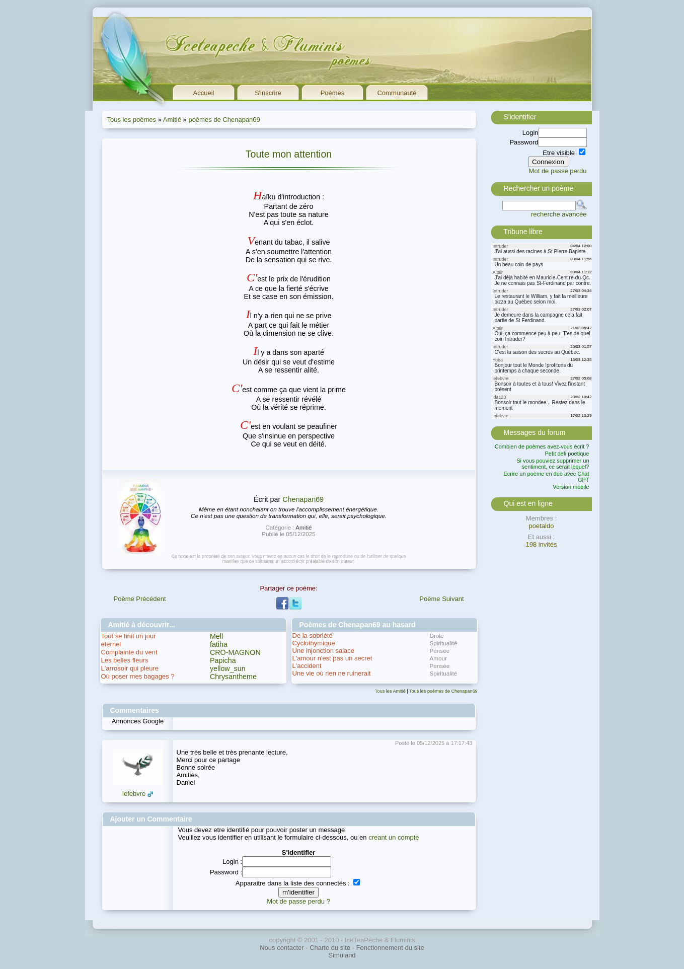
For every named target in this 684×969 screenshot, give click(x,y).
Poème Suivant (441, 599)
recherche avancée (559, 214)
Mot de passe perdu (558, 171)
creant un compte (393, 837)
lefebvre (133, 793)
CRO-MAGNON (235, 652)
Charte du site (330, 947)
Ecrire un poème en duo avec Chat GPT (546, 477)
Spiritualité (444, 643)
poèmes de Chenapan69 (224, 119)
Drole (437, 635)
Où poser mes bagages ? (138, 676)
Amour (438, 658)
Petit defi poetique (567, 454)
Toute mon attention (289, 154)
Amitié (172, 119)
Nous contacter (281, 947)
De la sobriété (312, 635)
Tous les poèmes (132, 119)
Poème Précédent (140, 599)
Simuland (341, 955)
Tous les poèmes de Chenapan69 (443, 691)
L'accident (307, 665)
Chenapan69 (303, 499)
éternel (111, 644)
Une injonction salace (323, 650)
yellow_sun (228, 668)
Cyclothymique (313, 643)
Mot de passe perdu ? (298, 901)
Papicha (223, 660)
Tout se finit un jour (128, 636)
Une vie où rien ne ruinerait (331, 673)
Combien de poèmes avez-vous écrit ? (542, 446)
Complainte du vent (129, 652)
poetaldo (541, 526)
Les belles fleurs (124, 660)
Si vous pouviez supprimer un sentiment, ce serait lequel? (552, 464)
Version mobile (571, 487)
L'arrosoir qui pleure (130, 668)
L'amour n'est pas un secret (332, 658)
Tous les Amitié (390, 691)
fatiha (218, 644)
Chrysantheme (233, 677)
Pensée (440, 650)
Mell (216, 636)
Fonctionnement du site (390, 947)
